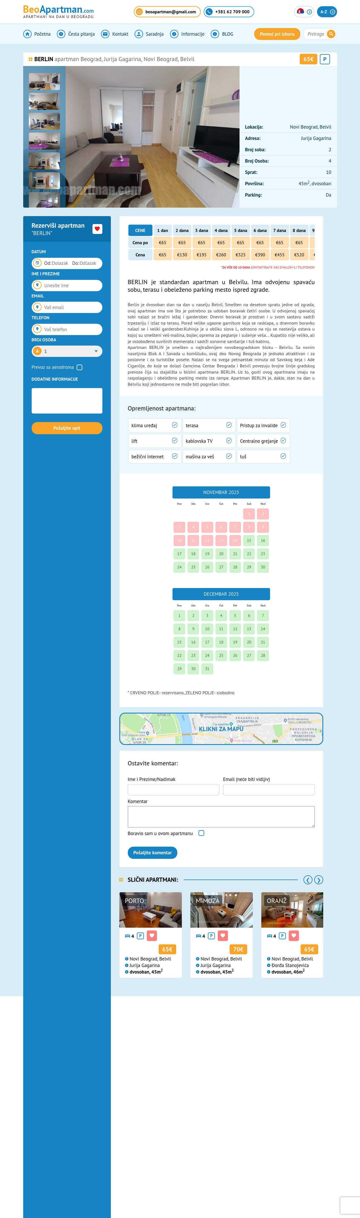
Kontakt (114, 34)
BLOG (222, 34)
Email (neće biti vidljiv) (246, 779)
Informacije (187, 34)
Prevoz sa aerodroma (53, 367)
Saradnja (149, 34)
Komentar (138, 801)
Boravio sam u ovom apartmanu (160, 833)
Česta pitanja (76, 34)
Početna (37, 34)
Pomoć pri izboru (277, 34)
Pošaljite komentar (152, 852)
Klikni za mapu (221, 729)
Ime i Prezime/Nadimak (152, 779)
